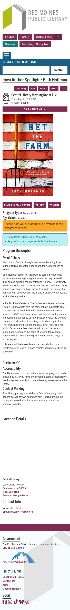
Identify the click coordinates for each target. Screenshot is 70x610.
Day (64, 88)
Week (54, 88)
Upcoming (21, 88)
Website (32, 62)
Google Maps (20, 495)
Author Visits (30, 213)
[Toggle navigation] (7, 55)
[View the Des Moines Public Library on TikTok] (16, 602)
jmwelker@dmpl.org (21, 511)
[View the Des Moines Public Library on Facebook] (5, 602)
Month (43, 88)
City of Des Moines (13, 547)
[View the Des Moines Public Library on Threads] (27, 602)
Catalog (13, 62)
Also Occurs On (35, 108)
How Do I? (25, 36)
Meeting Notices (12, 588)
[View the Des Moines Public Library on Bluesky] (21, 602)
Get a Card (9, 36)
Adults (21, 218)
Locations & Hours (44, 36)
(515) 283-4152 (11, 491)
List (33, 88)
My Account (10, 43)
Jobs (5, 584)
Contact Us (9, 581)
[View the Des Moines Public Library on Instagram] (10, 602)
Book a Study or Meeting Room (35, 43)
